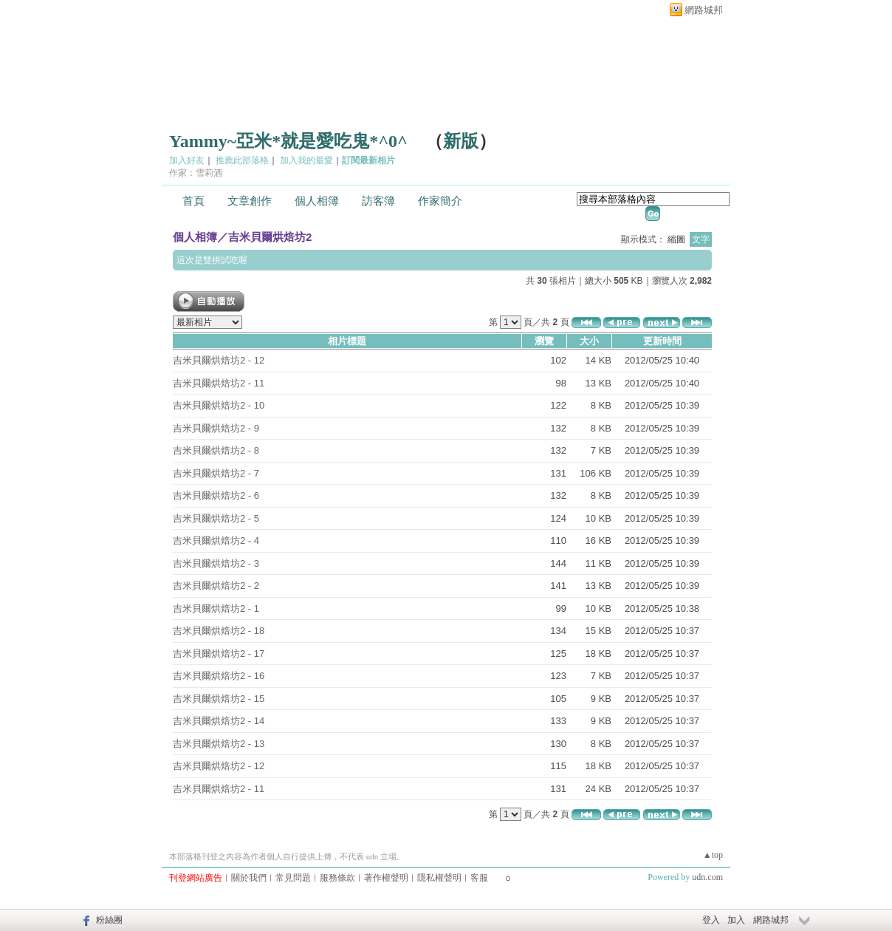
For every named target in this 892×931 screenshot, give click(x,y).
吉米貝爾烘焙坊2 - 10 (218, 405)
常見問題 (293, 878)
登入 (711, 920)
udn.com (707, 877)
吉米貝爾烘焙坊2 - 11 (218, 383)
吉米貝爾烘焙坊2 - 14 (218, 720)
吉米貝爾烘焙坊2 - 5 (216, 518)
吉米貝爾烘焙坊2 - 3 (216, 563)
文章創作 (249, 201)
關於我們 (249, 878)
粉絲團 (109, 920)
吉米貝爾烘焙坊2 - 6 (216, 495)
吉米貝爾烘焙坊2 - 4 (216, 540)
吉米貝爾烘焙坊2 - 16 (218, 675)
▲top (713, 855)
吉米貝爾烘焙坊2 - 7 (216, 473)
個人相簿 (317, 201)
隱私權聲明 (439, 878)
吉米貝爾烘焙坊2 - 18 (218, 630)
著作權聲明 (386, 878)
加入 (736, 920)
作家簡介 (440, 201)
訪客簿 (378, 201)
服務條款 (337, 878)
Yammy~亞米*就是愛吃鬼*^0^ (288, 141)
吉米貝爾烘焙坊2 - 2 (216, 585)
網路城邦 (704, 10)
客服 (479, 878)
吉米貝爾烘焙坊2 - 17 (218, 653)
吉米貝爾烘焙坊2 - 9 (216, 428)
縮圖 (676, 239)
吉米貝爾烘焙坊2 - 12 (218, 360)
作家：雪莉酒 (195, 173)
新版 (460, 141)
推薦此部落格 (242, 160)
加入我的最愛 (306, 160)
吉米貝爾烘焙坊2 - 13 (218, 743)
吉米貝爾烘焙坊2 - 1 (216, 608)
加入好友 (187, 160)
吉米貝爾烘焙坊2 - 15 (218, 698)
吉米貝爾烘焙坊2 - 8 (216, 450)
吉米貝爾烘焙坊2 (270, 237)
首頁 (193, 201)
